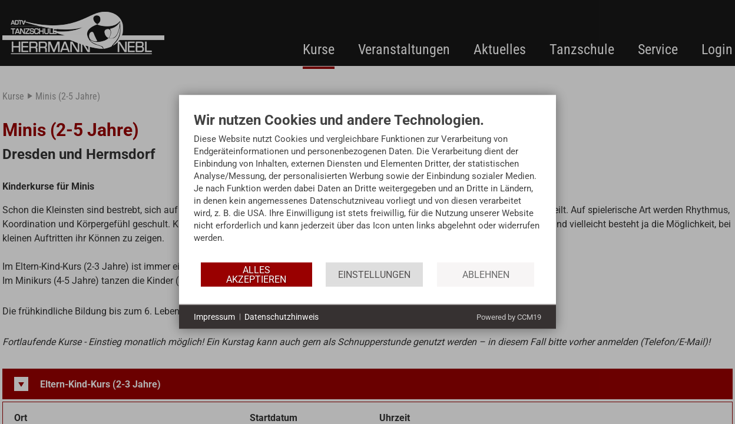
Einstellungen (374, 274)
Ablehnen (485, 274)
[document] (367, 186)
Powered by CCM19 (508, 317)
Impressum (214, 316)
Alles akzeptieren (256, 274)
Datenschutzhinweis (281, 316)
